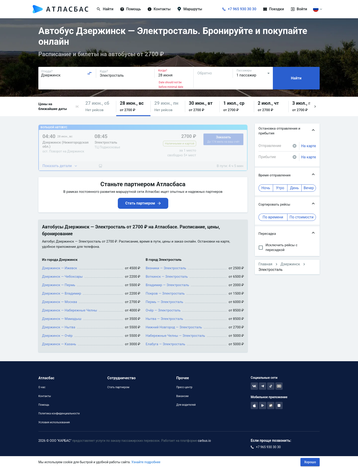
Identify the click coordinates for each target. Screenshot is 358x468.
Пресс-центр (184, 387)
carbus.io (204, 440)
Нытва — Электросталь (164, 319)
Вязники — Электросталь (166, 268)
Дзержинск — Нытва (58, 327)
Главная (265, 264)
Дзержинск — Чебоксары (62, 277)
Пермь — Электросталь (164, 302)
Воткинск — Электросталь (167, 277)
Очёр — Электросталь (163, 310)
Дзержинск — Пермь (58, 285)
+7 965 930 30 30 (242, 9)
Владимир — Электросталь (167, 285)
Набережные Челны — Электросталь (175, 336)
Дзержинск (290, 264)
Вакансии (182, 396)
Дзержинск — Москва (59, 302)
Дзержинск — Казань (59, 344)
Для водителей (186, 404)
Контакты (44, 396)
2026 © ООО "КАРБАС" (54, 440)
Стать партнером (118, 387)
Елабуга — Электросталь (165, 344)
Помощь (43, 404)
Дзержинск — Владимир (61, 293)
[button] (77, 106)
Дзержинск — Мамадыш (61, 319)
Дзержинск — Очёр (57, 336)
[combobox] (66, 73)
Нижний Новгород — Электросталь (174, 327)
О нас (41, 387)
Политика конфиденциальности (59, 413)
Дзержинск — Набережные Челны (69, 310)
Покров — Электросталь (165, 293)
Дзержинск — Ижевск (59, 268)
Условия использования (54, 422)
